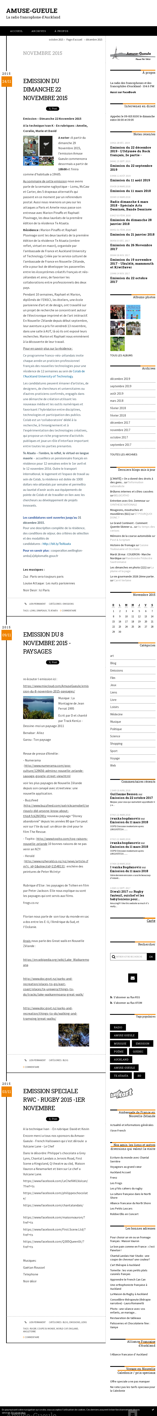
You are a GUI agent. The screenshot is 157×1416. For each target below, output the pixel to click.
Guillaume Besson (122, 743)
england (73, 1328)
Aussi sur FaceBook (122, 92)
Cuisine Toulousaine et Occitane (127, 511)
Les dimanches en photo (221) (126, 529)
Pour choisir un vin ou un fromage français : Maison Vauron (129, 1164)
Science (115, 689)
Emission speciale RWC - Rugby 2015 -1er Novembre (53, 1099)
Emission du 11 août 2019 (128, 178)
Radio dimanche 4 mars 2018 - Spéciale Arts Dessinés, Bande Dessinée (132, 201)
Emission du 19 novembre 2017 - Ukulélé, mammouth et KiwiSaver (132, 256)
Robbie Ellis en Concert (122, 1139)
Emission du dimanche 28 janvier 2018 (129, 217)
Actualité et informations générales (129, 1062)
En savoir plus (18, 1412)
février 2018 (117, 392)
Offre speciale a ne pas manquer (127, 1291)
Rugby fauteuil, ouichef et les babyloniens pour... (132, 841)
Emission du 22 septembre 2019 (129, 165)
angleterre (29, 1331)
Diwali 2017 (118, 838)
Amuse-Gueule (33, 10)
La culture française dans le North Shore (132, 1124)
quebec (134, 991)
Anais (27, 941)
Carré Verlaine (118, 541)
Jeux (113, 643)
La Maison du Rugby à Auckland (127, 1211)
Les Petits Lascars (119, 1134)
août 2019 (116, 379)
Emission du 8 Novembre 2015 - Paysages (49, 642)
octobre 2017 (118, 419)
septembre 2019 (120, 373)
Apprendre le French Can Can (126, 1201)
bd (136, 1013)
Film (112, 636)
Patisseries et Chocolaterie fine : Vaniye (131, 1238)
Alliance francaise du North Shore (128, 1129)
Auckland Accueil (119, 1104)
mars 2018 (116, 386)
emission (138, 983)
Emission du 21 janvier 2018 (130, 229)
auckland (119, 998)
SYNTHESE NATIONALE (122, 479)
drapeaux (42, 610)
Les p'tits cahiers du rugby (124, 1119)
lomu (33, 610)
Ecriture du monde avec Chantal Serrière (132, 1094)
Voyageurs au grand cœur (124, 1099)
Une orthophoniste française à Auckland (132, 1206)
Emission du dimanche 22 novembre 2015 (48, 89)
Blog (65, 1060)
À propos (61, 31)
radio (116, 976)
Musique (115, 676)
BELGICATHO (117, 470)
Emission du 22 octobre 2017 (130, 270)
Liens (84, 1322)
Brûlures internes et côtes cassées (128, 467)
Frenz (113, 1109)
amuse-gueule (122, 1005)
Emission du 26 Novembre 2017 (129, 241)
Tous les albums (120, 343)
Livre (113, 656)
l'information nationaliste (136, 462)
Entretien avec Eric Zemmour (126, 475)
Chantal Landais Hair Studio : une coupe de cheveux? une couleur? (132, 1181)
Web (113, 715)
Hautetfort (86, 1397)
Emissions (68, 603)
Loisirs (113, 662)
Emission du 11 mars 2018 (128, 188)
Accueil (16, 31)
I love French (117, 1067)
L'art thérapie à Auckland (123, 1187)
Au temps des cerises (138, 495)
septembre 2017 (120, 425)
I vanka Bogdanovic (124, 814)
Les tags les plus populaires (105, 1402)
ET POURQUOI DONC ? (132, 487)
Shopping (116, 695)
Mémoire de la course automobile (128, 500)
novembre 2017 (119, 412)
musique (118, 983)
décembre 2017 (119, 406)
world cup (62, 1328)
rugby (33, 1328)
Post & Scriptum (119, 504)
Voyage (114, 708)
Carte (151, 866)
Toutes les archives (122, 434)
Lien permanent (34, 603)
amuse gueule (138, 976)
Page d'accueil (74, 39)
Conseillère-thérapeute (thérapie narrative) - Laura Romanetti (127, 1218)
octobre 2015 (56, 39)
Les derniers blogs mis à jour (52, 1402)
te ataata (53, 610)
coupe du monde (46, 1328)
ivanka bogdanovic (124, 767)
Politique (115, 682)
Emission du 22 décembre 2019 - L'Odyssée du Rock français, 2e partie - (132, 150)
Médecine (116, 669)
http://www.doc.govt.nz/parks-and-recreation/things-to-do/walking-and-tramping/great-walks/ (50, 1013)
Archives (38, 31)
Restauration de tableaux (124, 1233)
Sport (113, 702)
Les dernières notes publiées (79, 1402)
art (111, 616)
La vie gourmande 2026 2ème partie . (130, 538)
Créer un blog (72, 1397)
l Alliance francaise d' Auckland (127, 1265)
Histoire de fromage (121, 509)
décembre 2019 (119, 366)
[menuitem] (16, 31)
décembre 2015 (94, 39)
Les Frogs (115, 1114)
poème (117, 991)
